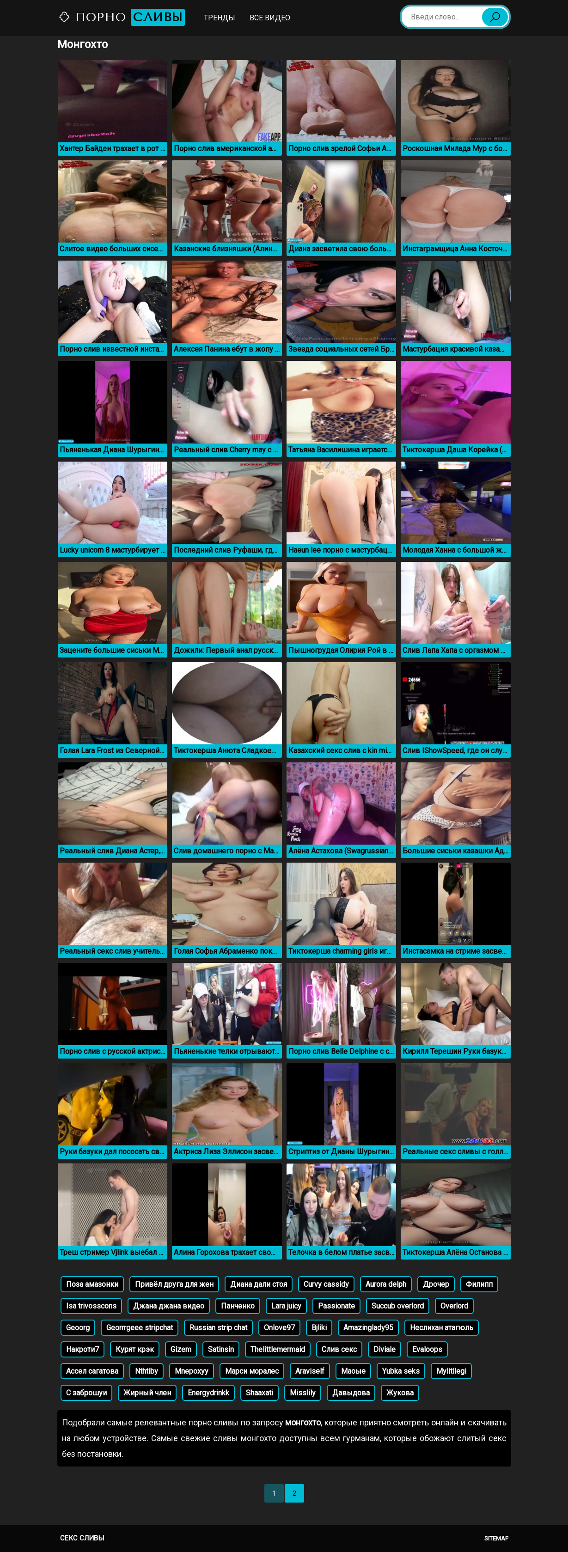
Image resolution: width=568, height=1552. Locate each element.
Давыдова (351, 1392)
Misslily (303, 1392)
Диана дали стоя (258, 1284)
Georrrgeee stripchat (139, 1327)
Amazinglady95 (368, 1327)
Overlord (454, 1306)
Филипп (479, 1284)
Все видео (270, 17)
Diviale (384, 1349)
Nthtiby (146, 1371)
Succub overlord (398, 1306)
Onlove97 (279, 1327)
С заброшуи (86, 1392)
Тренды (219, 17)
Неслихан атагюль (441, 1327)
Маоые (353, 1371)
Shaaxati (259, 1392)
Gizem (181, 1349)
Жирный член (147, 1392)
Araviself (309, 1371)
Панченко (238, 1306)
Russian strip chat (218, 1327)
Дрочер (436, 1284)
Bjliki (319, 1327)
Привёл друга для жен (174, 1284)
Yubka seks (401, 1371)
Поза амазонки (92, 1284)
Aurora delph (386, 1284)
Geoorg (78, 1327)
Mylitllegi (451, 1371)
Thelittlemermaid (277, 1349)
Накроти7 (82, 1349)
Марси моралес (252, 1371)
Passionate (336, 1306)
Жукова (400, 1392)
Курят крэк (135, 1349)
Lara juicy (286, 1306)
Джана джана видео (168, 1306)
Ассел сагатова (92, 1371)
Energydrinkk (208, 1392)
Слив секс (339, 1349)
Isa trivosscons (91, 1306)
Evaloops (427, 1349)
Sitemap (496, 1538)
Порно (121, 17)
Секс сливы (82, 1538)
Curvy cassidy (326, 1284)
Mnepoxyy (191, 1371)
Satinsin (221, 1349)
